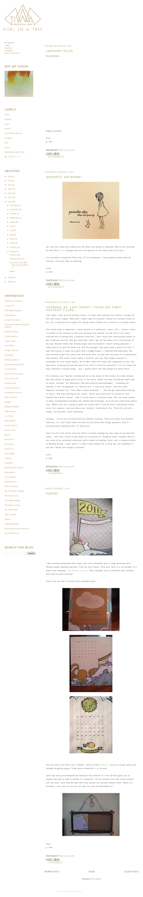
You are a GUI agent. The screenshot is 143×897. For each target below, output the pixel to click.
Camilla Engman (11, 336)
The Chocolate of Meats (14, 491)
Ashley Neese (10, 315)
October (13, 214)
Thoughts (8, 138)
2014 (10, 189)
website (105, 765)
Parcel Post (9, 449)
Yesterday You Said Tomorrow (17, 529)
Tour (6, 143)
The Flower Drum (12, 496)
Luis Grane (9, 416)
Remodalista (10, 472)
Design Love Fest (11, 350)
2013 (10, 193)
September (14, 218)
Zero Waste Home (12, 533)
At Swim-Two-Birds (12, 320)
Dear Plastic (9, 346)
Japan (7, 124)
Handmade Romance (13, 393)
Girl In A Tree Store (12, 53)
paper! (52, 493)
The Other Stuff (11, 510)
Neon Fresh (9, 439)
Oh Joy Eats (9, 444)
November (14, 210)
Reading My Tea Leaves (14, 468)
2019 (10, 177)
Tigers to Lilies (10, 515)
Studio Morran (10, 482)
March (13, 243)
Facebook (8, 48)
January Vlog (59, 51)
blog (97, 768)
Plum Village (10, 454)
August (13, 222)
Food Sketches (10, 369)
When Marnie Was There (15, 152)
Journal (7, 129)
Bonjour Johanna (11, 332)
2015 (10, 185)
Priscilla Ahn (66, 150)
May (12, 235)
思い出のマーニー (13, 157)
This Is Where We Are (13, 133)
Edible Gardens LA (12, 360)
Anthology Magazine (13, 311)
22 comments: (56, 157)
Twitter (7, 45)
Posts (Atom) (96, 879)
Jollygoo (8, 402)
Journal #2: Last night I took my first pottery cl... (19, 265)
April (12, 239)
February (14, 247)
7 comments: (55, 863)
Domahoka (9, 355)
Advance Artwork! (64, 177)
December (14, 205)
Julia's (62, 250)
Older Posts (131, 872)
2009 (10, 282)
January (13, 251)
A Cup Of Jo (9, 306)
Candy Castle (10, 341)
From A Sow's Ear (12, 379)
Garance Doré (10, 383)
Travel (7, 148)
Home (92, 872)
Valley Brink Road (12, 524)
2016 (10, 181)
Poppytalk (8, 463)
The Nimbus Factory (77, 571)
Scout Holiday (10, 477)
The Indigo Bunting (12, 501)
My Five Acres (10, 430)
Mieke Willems (10, 421)
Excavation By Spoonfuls (14, 365)
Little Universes (11, 411)
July (11, 226)
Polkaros (8, 458)
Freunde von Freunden (14, 374)
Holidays (8, 119)
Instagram (9, 51)
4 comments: (55, 473)
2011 (10, 202)
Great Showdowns (12, 388)
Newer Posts (52, 872)
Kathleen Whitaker (12, 407)
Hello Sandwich (11, 397)
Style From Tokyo (11, 486)
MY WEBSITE (10, 43)
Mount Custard (11, 425)
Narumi (8, 435)
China (7, 115)
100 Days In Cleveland (13, 301)
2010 (10, 278)
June (12, 230)
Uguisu (7, 519)
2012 (10, 197)
